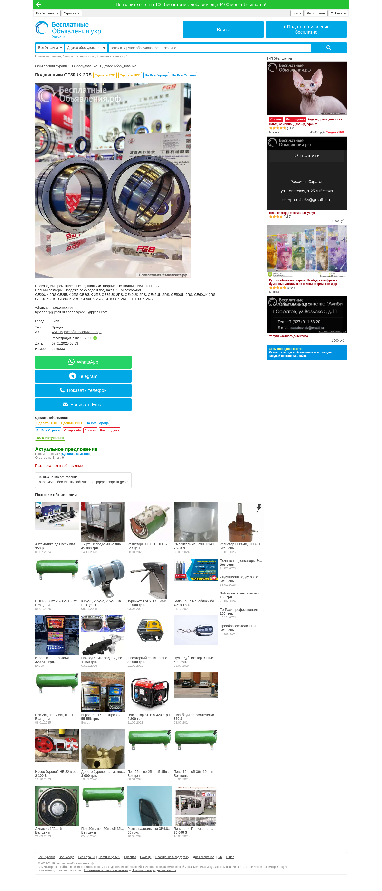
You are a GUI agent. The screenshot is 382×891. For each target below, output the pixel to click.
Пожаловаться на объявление (59, 466)
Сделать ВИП (130, 75)
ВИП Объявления (279, 58)
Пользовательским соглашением (106, 870)
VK (220, 857)
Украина (72, 13)
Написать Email (83, 404)
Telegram (83, 376)
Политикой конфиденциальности (154, 870)
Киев (55, 321)
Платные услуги (109, 857)
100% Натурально (50, 438)
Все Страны (86, 857)
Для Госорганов (203, 857)
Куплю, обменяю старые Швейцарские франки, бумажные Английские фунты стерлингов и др (303, 282)
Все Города (66, 857)
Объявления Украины (52, 66)
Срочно (90, 430)
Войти (297, 13)
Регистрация (316, 13)
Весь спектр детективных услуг (292, 213)
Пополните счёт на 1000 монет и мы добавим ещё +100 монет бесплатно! (191, 4)
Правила (130, 857)
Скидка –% (72, 430)
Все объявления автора (82, 332)
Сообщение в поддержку (172, 857)
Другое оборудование (119, 66)
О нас (230, 857)
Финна (57, 332)
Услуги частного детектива (288, 336)
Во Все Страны (184, 75)
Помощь (145, 857)
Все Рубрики (46, 857)
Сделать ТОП (105, 75)
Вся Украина (47, 13)
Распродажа (109, 430)
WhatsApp (83, 362)
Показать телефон (83, 390)
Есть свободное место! (286, 349)
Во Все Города (156, 75)
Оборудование (85, 66)
